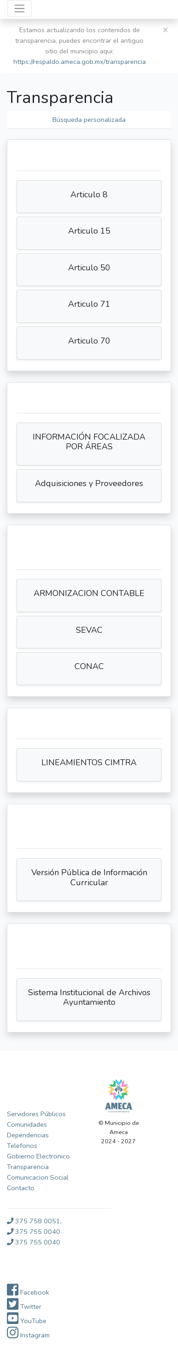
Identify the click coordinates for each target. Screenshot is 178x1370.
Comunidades (27, 1124)
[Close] (165, 29)
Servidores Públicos (36, 1113)
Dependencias (28, 1135)
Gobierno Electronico (38, 1156)
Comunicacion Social (38, 1177)
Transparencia (28, 1166)
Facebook (28, 1292)
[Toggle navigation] (19, 8)
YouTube (26, 1320)
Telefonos (22, 1145)
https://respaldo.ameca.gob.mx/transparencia (79, 61)
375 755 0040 (33, 1231)
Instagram (28, 1335)
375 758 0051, (34, 1221)
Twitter (24, 1306)
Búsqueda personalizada (89, 119)
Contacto (20, 1187)
